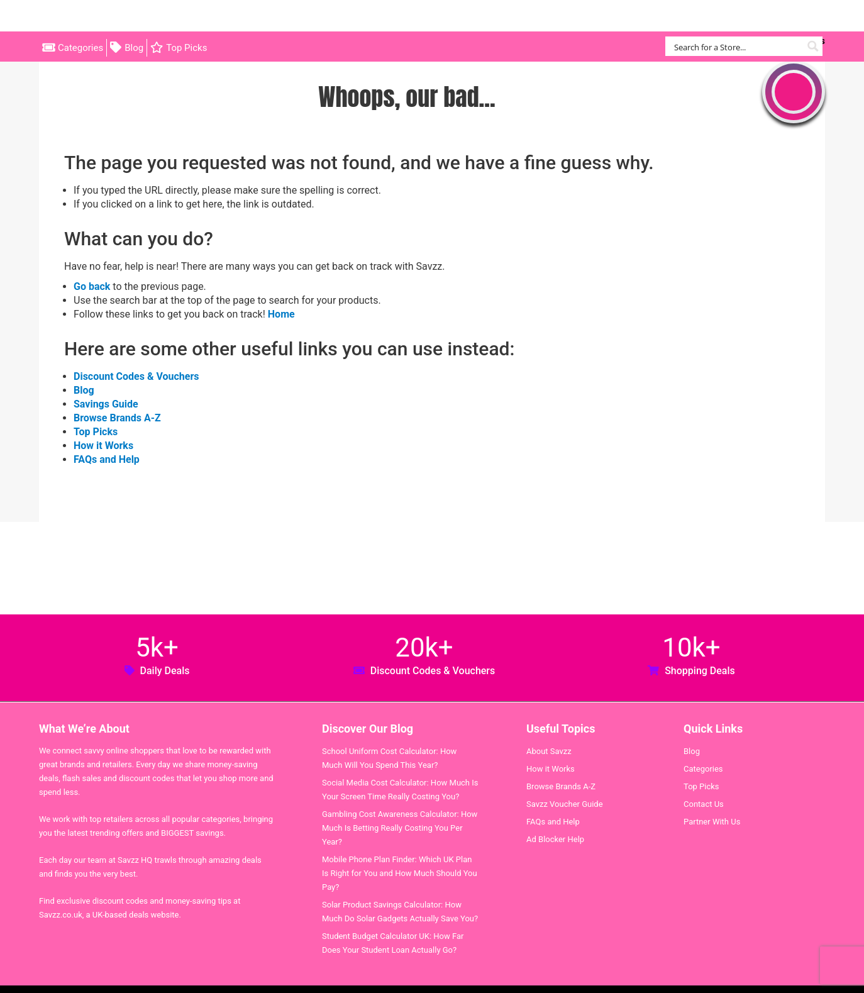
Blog (134, 47)
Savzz (102, 16)
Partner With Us (712, 821)
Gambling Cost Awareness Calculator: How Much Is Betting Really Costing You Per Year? (399, 827)
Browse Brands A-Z (117, 418)
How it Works (103, 446)
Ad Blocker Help (555, 839)
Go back (92, 286)
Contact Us (704, 804)
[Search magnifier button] (813, 46)
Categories (80, 47)
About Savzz (549, 751)
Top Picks (186, 47)
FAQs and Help (107, 459)
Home (281, 314)
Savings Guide (106, 404)
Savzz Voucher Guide (564, 804)
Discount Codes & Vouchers (136, 376)
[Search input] (736, 46)
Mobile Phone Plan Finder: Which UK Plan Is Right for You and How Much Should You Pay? (399, 873)
